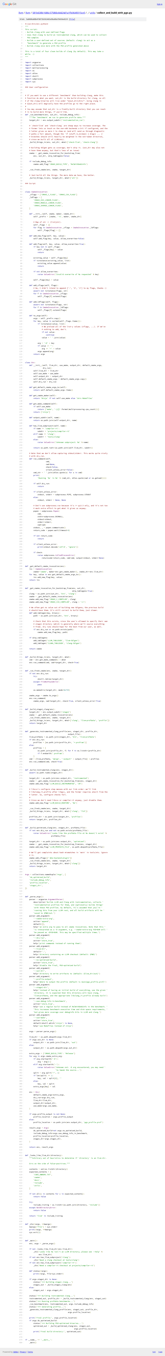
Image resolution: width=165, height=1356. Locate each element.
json (160, 1352)
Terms (30, 1352)
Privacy (23, 1352)
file (72, 19)
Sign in (159, 4)
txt (154, 1352)
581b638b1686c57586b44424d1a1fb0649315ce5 (58, 12)
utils (92, 12)
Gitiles (15, 1352)
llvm (21, 12)
